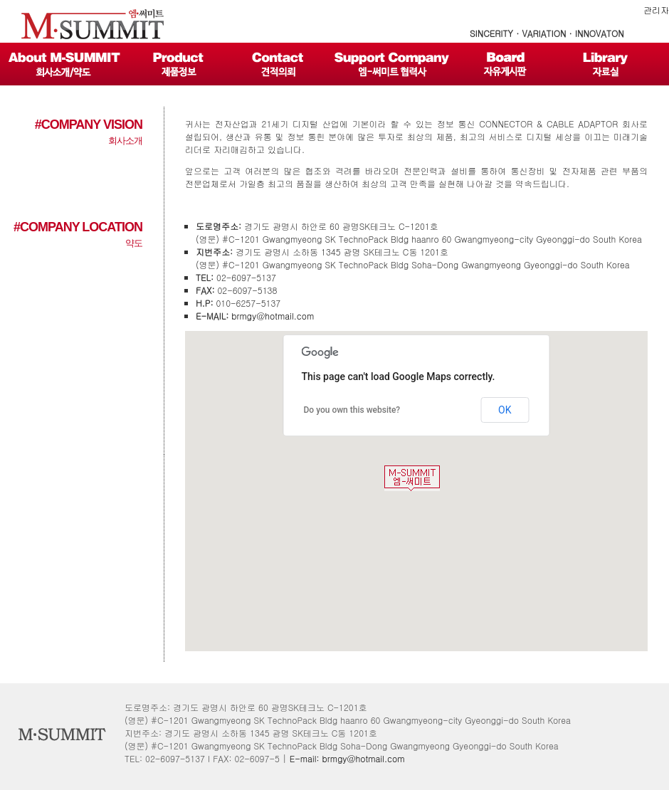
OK (504, 410)
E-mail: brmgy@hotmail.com (347, 758)
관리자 (656, 10)
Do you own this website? (352, 410)
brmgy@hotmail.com (272, 316)
